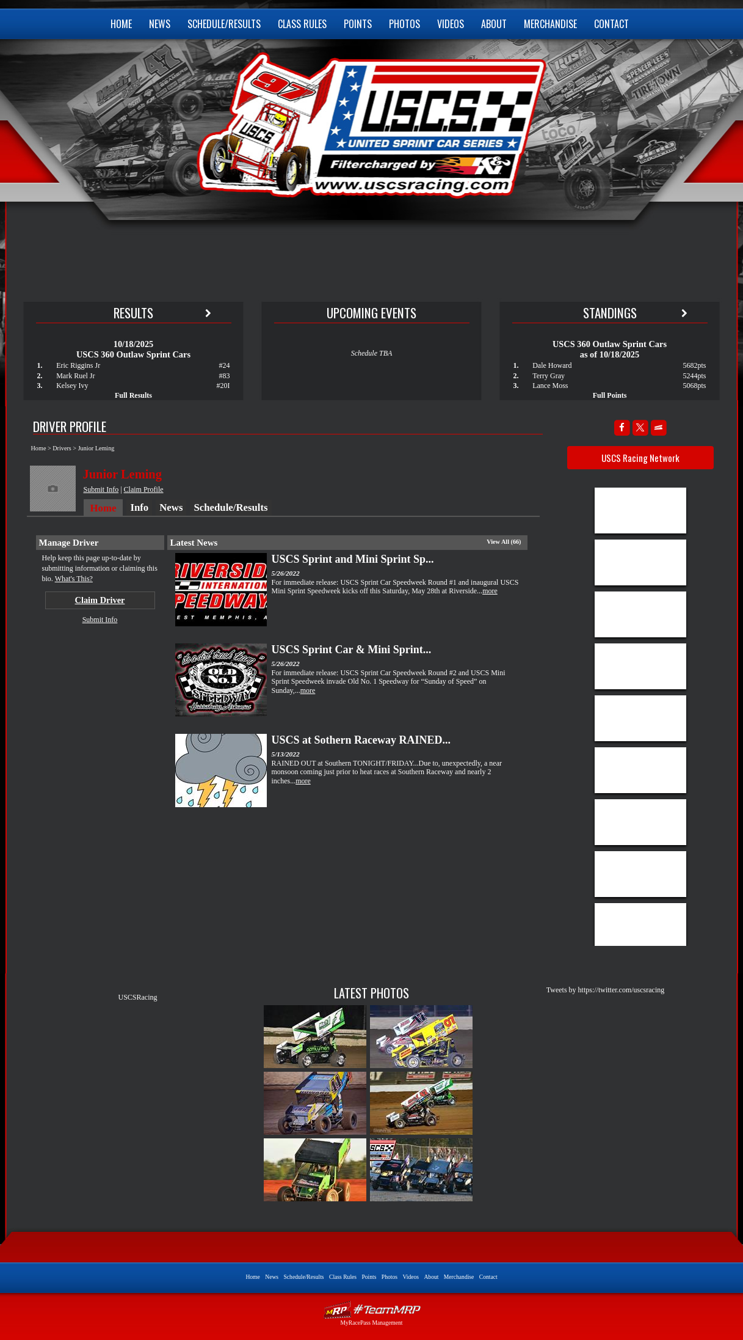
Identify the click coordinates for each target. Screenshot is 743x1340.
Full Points (610, 395)
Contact (611, 23)
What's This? (74, 578)
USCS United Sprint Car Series (370, 122)
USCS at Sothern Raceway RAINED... (361, 740)
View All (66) (504, 541)
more (490, 591)
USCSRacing (137, 997)
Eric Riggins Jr (78, 365)
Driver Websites (372, 1309)
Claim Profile (144, 489)
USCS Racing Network (640, 457)
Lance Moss (550, 385)
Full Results (133, 395)
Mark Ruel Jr (75, 376)
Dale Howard (551, 365)
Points (358, 23)
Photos (404, 23)
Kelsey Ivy (72, 385)
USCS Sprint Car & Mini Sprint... (352, 649)
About (494, 23)
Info (139, 507)
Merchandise (550, 23)
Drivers (62, 448)
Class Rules (302, 23)
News (159, 23)
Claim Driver (100, 600)
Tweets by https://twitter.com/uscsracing (605, 990)
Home (121, 23)
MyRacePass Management (371, 1322)
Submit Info (101, 489)
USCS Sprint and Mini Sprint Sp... (353, 559)
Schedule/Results (224, 23)
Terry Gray (548, 376)
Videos (450, 23)
